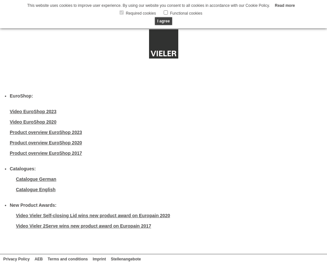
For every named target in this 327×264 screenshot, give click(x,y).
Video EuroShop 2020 (33, 122)
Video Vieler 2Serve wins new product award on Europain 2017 (83, 226)
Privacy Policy (16, 259)
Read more (285, 5)
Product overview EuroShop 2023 (46, 132)
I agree (163, 21)
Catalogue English (36, 189)
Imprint (99, 259)
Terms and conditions (68, 259)
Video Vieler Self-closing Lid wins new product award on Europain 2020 (93, 215)
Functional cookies (185, 13)
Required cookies (140, 13)
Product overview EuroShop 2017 (46, 153)
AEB (38, 259)
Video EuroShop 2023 (33, 111)
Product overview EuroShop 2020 (46, 142)
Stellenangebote (126, 259)
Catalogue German (36, 179)
